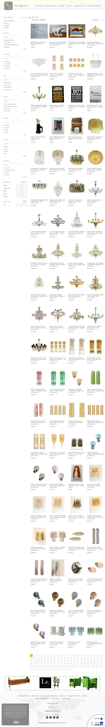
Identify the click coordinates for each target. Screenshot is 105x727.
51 (44, 661)
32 (54, 658)
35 (64, 658)
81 (71, 664)
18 (82, 655)
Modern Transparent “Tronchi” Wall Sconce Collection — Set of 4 (57, 358)
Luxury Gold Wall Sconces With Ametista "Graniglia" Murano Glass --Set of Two (39, 579)
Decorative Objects (50, 6)
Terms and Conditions (42, 698)
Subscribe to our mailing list (52, 711)
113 (39, 669)
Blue (5, 153)
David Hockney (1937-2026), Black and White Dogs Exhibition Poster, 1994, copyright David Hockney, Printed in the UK (38, 42)
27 (38, 658)
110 (101, 666)
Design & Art (33, 139)
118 (59, 669)
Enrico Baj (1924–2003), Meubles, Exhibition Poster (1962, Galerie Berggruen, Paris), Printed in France (75, 137)
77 (58, 664)
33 (58, 658)
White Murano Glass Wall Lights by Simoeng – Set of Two (75, 579)
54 (54, 661)
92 (34, 666)
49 (38, 661)
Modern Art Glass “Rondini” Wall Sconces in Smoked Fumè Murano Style (76, 516)
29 (44, 658)
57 (64, 661)
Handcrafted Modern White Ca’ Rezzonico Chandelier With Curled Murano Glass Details (76, 232)
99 (58, 666)
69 (31, 664)
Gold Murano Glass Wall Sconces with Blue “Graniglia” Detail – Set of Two (95, 548)
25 (31, 658)
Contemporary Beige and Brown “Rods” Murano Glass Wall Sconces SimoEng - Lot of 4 (57, 611)
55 (58, 661)
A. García (6, 172)
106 (85, 666)
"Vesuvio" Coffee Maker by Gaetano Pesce (38, 137)
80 (68, 664)
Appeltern (6, 68)
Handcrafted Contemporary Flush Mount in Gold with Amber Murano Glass (94, 137)
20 (89, 655)
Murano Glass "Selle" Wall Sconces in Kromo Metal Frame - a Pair (56, 642)
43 (91, 658)
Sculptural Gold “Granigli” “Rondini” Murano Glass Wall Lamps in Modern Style (95, 516)
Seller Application (23, 696)
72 (41, 664)
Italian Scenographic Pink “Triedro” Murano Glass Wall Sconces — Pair (38, 390)
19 (86, 655)
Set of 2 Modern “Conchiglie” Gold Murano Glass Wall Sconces (57, 548)
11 (59, 655)
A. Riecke (6, 175)
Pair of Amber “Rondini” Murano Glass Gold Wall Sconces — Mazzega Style (94, 485)
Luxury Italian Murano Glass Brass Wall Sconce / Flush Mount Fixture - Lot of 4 (57, 421)
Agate (5, 132)
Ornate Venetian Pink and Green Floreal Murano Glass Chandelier (38, 327)
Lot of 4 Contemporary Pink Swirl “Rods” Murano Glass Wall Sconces (94, 579)
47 (31, 661)
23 (99, 655)
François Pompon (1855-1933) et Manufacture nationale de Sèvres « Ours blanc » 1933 (57, 42)
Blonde (5, 151)
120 (67, 669)
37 (71, 658)
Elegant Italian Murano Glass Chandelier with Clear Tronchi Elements (95, 74)
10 (56, 655)
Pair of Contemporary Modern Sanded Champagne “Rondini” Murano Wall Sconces (57, 516)
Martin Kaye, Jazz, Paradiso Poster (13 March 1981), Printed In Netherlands (57, 106)
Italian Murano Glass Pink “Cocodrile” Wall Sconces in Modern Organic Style (38, 421)
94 (41, 666)
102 (69, 666)
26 (34, 658)
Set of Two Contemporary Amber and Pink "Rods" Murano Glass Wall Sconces (94, 611)
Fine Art (69, 6)
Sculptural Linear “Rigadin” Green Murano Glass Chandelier (94, 327)
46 (101, 658)
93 (38, 666)
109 (97, 666)
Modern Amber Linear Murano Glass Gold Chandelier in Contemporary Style (76, 295)
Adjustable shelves (8, 40)
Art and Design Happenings (49, 696)
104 (77, 666)
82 (74, 664)
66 (94, 661)
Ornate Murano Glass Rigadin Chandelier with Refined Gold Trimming (95, 263)
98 (54, 666)
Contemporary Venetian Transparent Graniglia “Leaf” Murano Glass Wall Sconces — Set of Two (76, 390)
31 (51, 658)
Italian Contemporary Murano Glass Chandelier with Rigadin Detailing (39, 106)
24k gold (6, 127)
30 (48, 658)
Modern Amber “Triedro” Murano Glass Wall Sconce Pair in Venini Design (94, 358)
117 (55, 669)
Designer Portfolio (80, 6)
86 (87, 664)
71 (38, 664)
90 (101, 664)
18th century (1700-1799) (10, 106)
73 (44, 664)
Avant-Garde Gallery (54, 45)
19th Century (7, 82)
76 (54, 664)
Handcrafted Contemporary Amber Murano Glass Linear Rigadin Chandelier (94, 232)
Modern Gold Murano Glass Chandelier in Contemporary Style (38, 358)
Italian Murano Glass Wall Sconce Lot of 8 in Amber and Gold (76, 74)
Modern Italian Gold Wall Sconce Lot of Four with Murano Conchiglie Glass (56, 74)
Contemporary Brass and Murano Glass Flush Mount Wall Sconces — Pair (75, 421)
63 (84, 661)
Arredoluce (6, 168)
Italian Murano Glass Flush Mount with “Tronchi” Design (57, 169)
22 (95, 655)
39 (78, 658)
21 (92, 655)
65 (91, 661)
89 (97, 664)
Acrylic (5, 130)
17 (79, 655)
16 (76, 655)
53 (51, 661)
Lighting (62, 6)
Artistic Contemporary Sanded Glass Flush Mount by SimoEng (39, 74)
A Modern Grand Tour (9, 170)
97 (51, 666)
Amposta (6, 61)
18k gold (6, 125)
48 (34, 661)
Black (5, 149)
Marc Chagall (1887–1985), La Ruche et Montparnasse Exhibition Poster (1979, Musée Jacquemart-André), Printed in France (57, 137)
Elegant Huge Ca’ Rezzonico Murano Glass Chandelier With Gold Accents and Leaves (39, 295)
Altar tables (6, 42)
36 (68, 658)
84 (81, 664)
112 (36, 669)
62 (81, 661)
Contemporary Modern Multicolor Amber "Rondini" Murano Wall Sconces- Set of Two (39, 548)
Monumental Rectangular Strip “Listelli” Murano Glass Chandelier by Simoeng (39, 200)
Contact (84, 696)
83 (78, 664)
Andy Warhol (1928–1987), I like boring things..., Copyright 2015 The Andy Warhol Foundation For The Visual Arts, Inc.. (95, 106)
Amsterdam (7, 64)
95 (44, 666)
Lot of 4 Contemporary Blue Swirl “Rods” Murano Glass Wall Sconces (76, 611)
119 (63, 669)
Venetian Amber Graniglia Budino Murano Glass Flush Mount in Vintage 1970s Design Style (94, 169)
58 (68, 661)
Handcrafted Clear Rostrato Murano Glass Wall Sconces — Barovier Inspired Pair (57, 453)
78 (61, 664)
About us (63, 696)
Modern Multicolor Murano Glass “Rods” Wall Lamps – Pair (38, 642)
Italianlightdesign (91, 45)
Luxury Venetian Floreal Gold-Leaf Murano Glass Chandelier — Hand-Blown (76, 327)
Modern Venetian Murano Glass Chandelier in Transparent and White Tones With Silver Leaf (95, 200)
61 (78, 661)
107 (89, 666)
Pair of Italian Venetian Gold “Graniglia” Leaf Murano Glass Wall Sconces (76, 548)
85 (84, 664)
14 (69, 655)
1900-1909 (6, 108)
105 (81, 666)
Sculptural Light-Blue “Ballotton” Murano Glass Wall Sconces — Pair (95, 453)
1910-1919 (6, 111)
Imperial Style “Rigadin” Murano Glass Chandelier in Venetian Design (57, 295)
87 (91, 664)
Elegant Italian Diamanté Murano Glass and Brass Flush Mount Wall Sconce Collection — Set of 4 (95, 421)
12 (62, 655)
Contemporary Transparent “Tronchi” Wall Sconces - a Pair (76, 358)
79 (64, 664)
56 (61, 661)
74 (48, 664)
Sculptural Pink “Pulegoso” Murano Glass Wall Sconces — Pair (57, 485)
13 (66, 655)
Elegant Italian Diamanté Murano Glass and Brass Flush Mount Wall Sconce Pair (39, 453)
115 (47, 669)
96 (48, 666)
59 (71, 661)
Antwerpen (6, 66)
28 (41, 658)
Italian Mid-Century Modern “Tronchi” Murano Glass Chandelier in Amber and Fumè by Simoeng (76, 169)
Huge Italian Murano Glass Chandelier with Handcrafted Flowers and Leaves (57, 263)
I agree (16, 722)
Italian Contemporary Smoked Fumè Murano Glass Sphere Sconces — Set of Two (39, 485)
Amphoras (6, 47)
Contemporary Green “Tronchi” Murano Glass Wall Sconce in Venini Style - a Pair (95, 642)
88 (94, 664)
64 (87, 661)
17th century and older (9, 104)
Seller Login (35, 696)
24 (102, 655)
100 (62, 666)
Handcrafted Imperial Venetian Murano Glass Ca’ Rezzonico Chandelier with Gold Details (39, 263)
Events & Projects (95, 6)
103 (73, 666)
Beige (5, 146)
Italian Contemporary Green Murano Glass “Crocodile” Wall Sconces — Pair (95, 390)
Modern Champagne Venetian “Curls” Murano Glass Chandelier (95, 295)
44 (94, 658)
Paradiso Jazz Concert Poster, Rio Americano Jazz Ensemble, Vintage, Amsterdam (76, 106)
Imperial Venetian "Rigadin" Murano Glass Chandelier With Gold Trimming (76, 263)
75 (51, 664)
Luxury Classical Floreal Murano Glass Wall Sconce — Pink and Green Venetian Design (57, 327)
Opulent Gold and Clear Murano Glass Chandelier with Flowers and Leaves (95, 42)
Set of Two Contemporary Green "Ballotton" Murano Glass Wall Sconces (38, 611)
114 (43, 669)
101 (65, 666)
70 (34, 664)
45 (97, 658)
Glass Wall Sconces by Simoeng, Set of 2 (74, 642)
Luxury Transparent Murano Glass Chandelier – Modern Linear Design (57, 232)
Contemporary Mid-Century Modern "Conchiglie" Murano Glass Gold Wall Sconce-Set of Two (39, 516)
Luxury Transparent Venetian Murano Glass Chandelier (38, 232)
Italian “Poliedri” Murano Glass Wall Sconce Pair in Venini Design (76, 453)
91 (31, 666)
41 (84, 658)
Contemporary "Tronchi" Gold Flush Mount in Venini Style (39, 169)
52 (48, 661)
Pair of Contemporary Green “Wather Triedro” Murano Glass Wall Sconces (57, 390)
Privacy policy (55, 698)
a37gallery (33, 45)
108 (93, 666)
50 (41, 661)
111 (32, 669)
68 (101, 661)
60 (74, 661)
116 (51, 669)
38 (74, 658)
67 (97, 661)
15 (72, 655)
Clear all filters (23, 17)
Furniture (38, 6)
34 (61, 658)
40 (81, 658)
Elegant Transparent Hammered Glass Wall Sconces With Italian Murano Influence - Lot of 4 (57, 579)
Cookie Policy (66, 698)
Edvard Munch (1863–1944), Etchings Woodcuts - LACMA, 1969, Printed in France (76, 485)
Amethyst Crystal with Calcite (11, 44)
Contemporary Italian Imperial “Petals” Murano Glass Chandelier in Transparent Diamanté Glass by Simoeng (57, 200)
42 (87, 658)
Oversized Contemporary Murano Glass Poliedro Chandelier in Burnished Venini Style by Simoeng (76, 200)
